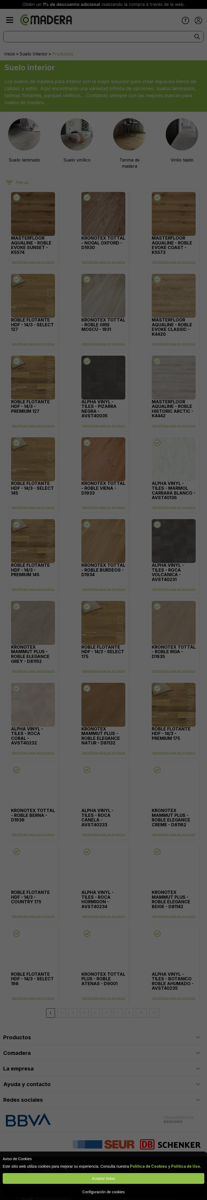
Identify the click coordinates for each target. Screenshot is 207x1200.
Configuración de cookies (103, 1192)
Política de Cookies (148, 1166)
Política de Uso (185, 1166)
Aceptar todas (103, 1178)
